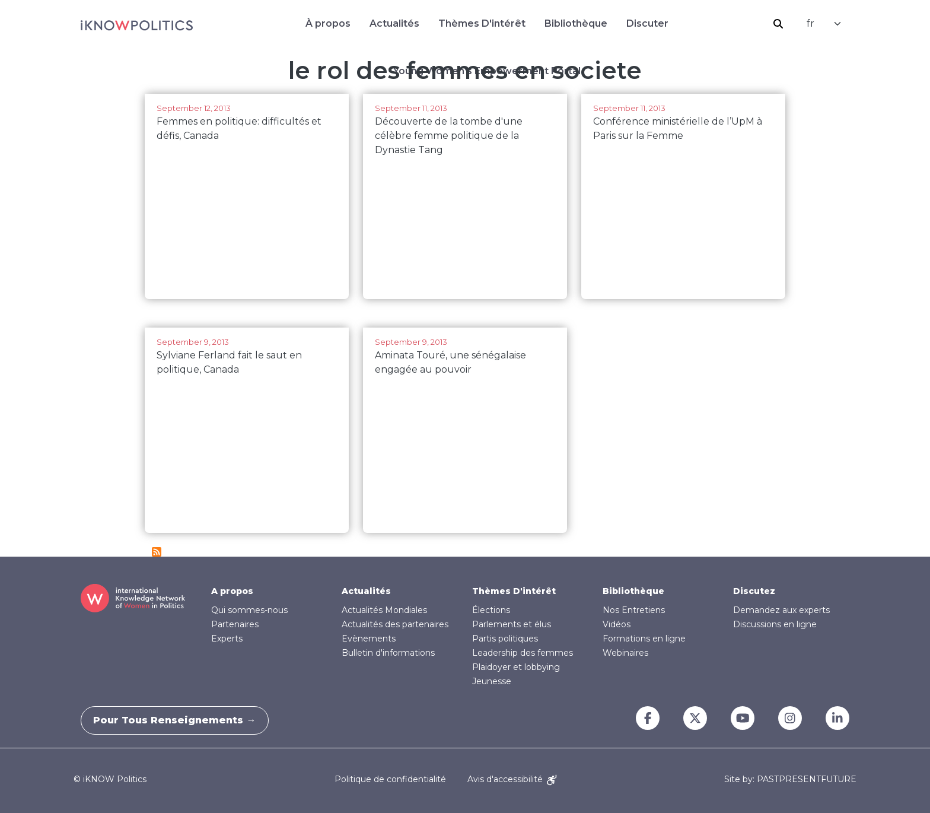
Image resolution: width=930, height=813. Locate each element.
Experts (227, 638)
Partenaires (235, 624)
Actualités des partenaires (395, 624)
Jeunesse (491, 681)
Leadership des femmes (522, 652)
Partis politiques (505, 638)
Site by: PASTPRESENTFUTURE (790, 779)
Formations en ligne (644, 638)
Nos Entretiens (634, 610)
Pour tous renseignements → (180, 720)
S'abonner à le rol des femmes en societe (156, 552)
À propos (328, 23)
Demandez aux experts (781, 610)
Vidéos (616, 624)
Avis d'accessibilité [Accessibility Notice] (512, 779)
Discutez (754, 591)
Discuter (647, 23)
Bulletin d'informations (388, 652)
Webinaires (625, 652)
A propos (232, 591)
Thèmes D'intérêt (481, 23)
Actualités (394, 23)
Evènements (369, 638)
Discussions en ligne (775, 624)
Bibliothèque (575, 23)
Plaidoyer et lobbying (516, 667)
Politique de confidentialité (390, 779)
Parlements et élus (511, 624)
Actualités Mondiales (384, 610)
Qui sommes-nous (249, 610)
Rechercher (778, 23)
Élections (491, 610)
